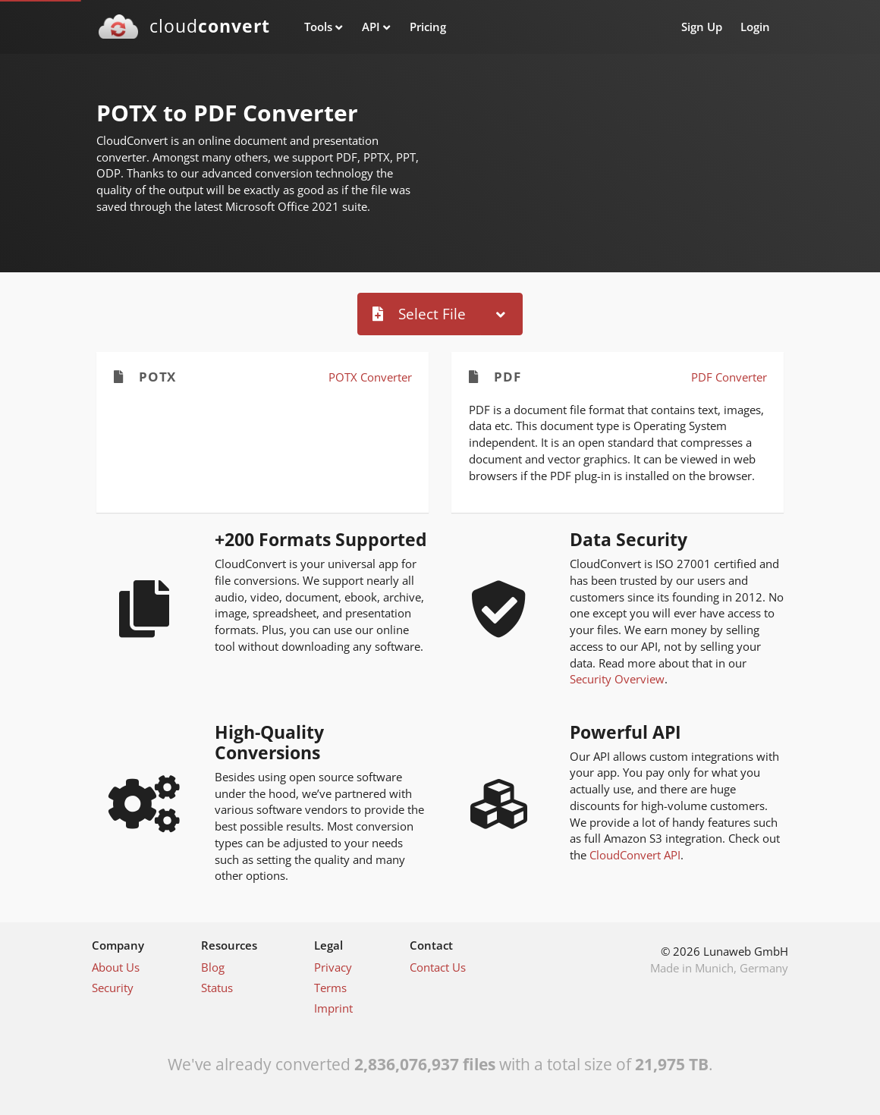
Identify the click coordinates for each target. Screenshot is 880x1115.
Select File (419, 313)
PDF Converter (729, 377)
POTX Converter (370, 377)
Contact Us (438, 967)
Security (113, 987)
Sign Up (701, 26)
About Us (116, 967)
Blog (213, 967)
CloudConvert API (634, 854)
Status (217, 987)
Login (755, 26)
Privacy (333, 967)
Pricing (428, 26)
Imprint (333, 1008)
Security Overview (617, 678)
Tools (318, 26)
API (371, 26)
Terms (330, 987)
